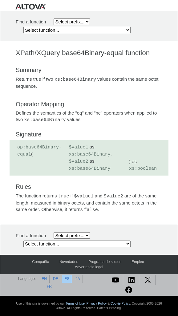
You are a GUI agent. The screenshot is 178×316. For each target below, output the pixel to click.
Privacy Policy (97, 303)
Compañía (40, 262)
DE (55, 279)
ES (66, 279)
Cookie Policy (120, 303)
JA (78, 279)
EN (44, 279)
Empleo (137, 262)
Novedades (68, 262)
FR (49, 286)
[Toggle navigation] (162, 6)
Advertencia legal (89, 267)
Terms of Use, (76, 303)
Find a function (31, 21)
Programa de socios (104, 262)
